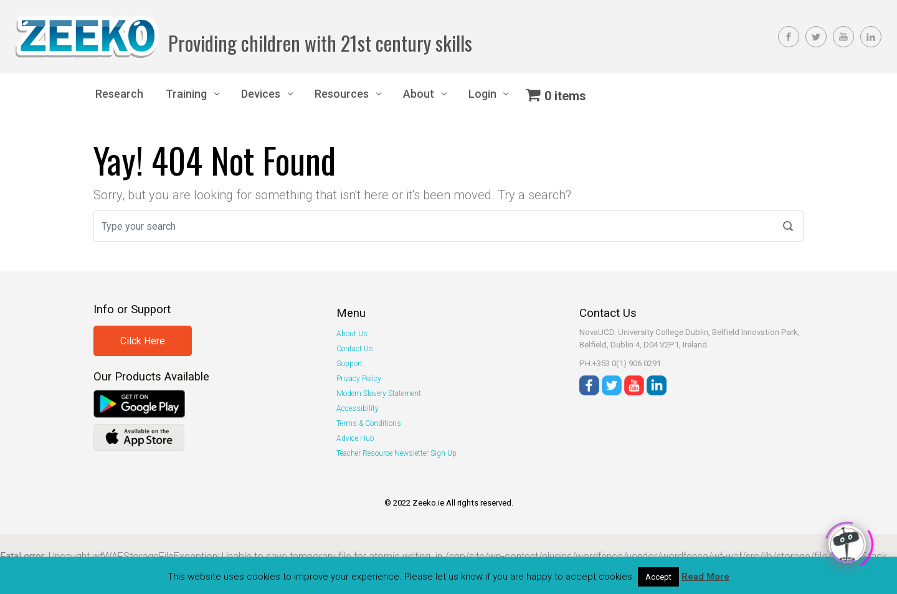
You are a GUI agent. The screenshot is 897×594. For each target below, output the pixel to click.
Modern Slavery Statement (378, 393)
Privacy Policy (358, 378)
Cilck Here (142, 341)
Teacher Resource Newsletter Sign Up (396, 453)
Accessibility (357, 408)
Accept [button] (658, 577)
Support (349, 363)
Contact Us (354, 348)
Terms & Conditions (368, 423)
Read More (705, 576)
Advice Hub (355, 438)
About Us (352, 333)
